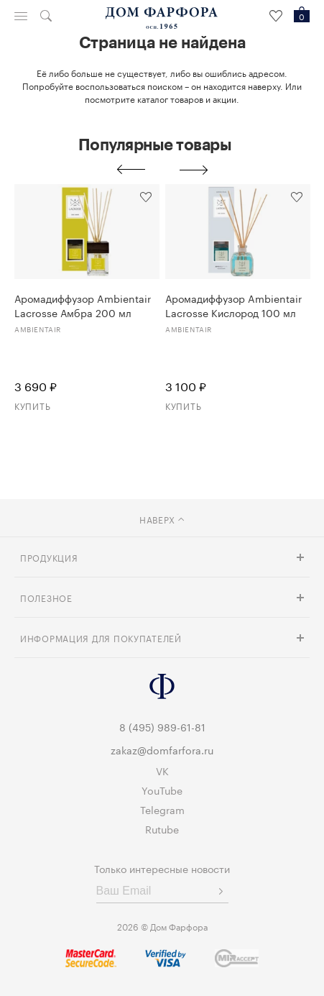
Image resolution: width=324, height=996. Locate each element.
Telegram (162, 809)
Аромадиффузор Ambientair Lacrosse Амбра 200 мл (82, 305)
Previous (130, 170)
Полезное (46, 597)
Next (194, 170)
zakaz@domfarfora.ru (162, 749)
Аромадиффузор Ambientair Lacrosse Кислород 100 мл (233, 305)
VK (162, 770)
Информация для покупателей (101, 637)
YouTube (162, 790)
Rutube (162, 828)
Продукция (49, 557)
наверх (162, 519)
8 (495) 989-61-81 (162, 726)
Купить (32, 405)
